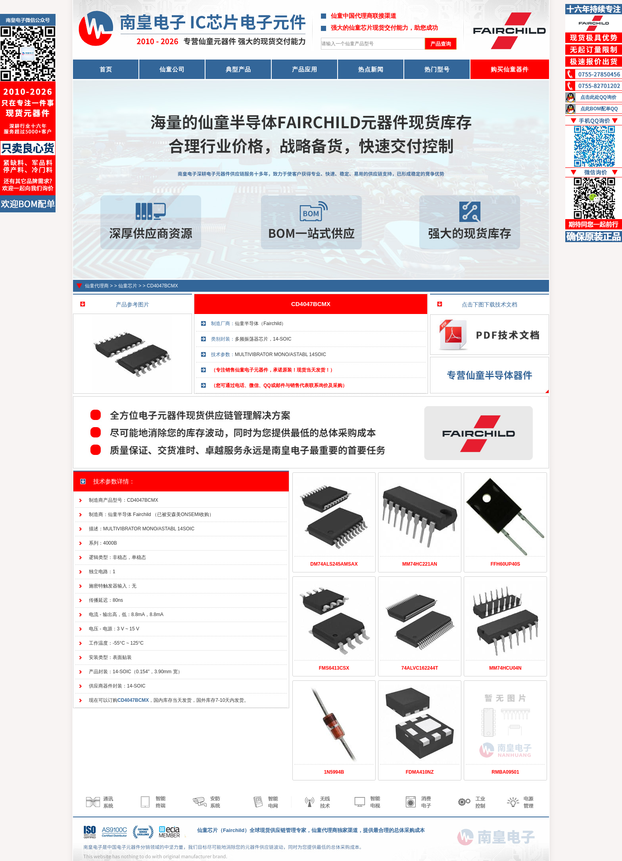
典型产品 (238, 69)
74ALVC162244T (419, 668)
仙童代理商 (97, 286)
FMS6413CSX (334, 668)
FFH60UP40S (505, 564)
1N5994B (334, 772)
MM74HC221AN (419, 564)
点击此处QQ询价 (598, 97)
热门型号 (437, 69)
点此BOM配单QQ (599, 109)
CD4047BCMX (162, 286)
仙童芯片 (127, 286)
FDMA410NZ (420, 772)
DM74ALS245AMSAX (333, 564)
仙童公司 (172, 69)
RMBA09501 (505, 772)
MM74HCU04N (505, 668)
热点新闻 (371, 69)
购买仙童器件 (510, 69)
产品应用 (304, 69)
